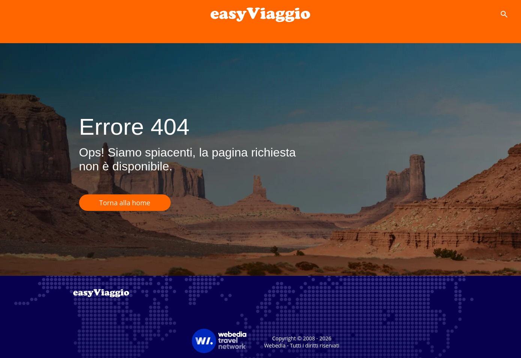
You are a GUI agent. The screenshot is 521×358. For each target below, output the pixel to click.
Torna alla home (124, 202)
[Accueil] (260, 14)
